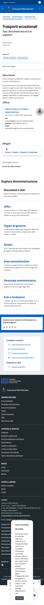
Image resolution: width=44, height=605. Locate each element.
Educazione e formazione (10, 452)
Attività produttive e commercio (12, 439)
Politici (3, 411)
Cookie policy (5, 540)
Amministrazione (17, 16)
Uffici (3, 417)
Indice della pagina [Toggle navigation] (8, 66)
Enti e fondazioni (7, 401)
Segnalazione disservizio (9, 530)
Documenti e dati (30, 16)
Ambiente (4, 432)
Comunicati (5, 470)
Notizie (3, 474)
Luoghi (3, 492)
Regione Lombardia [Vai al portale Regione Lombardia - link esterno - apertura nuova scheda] (9, 2)
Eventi (3, 489)
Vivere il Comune (8, 482)
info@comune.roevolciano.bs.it (17, 519)
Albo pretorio (5, 550)
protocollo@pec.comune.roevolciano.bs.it (15, 515)
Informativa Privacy (8, 544)
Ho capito (19, 598)
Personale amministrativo (10, 404)
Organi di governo (7, 414)
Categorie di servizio (10, 428)
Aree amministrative (8, 407)
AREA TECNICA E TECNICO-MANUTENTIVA (17, 111)
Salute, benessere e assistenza (12, 455)
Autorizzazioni (6, 442)
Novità (4, 463)
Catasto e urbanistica (8, 445)
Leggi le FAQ (5, 524)
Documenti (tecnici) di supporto (12, 19)
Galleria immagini (7, 485)
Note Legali (5, 547)
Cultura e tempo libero (9, 449)
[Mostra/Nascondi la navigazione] (2, 8)
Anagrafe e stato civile (9, 435)
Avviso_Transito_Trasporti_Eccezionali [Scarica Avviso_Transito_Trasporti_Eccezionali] (21, 152)
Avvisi (3, 467)
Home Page (6, 16)
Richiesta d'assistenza (9, 534)
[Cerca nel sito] (39, 9)
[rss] (2, 565)
